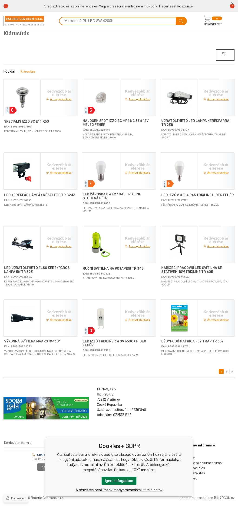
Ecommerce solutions (196, 498)
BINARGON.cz (224, 498)
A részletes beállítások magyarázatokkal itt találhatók (119, 490)
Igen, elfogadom (119, 481)
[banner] (24, 21)
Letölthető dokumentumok (203, 463)
